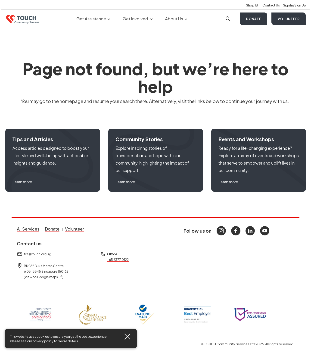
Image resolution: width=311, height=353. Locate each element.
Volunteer (289, 19)
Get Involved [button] (137, 18)
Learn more (22, 181)
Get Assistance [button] (93, 18)
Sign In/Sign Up (294, 5)
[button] (52, 160)
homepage (71, 101)
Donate (253, 19)
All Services (28, 228)
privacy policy (43, 341)
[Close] (127, 336)
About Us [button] (176, 18)
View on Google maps (43, 277)
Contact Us (271, 5)
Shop (252, 5)
